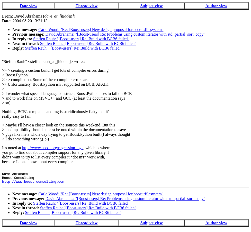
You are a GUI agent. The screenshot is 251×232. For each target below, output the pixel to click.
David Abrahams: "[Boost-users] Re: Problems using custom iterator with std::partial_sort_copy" (125, 34)
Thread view (86, 6)
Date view (28, 6)
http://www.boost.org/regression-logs (52, 148)
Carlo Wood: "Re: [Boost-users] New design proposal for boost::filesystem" (100, 29)
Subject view (151, 6)
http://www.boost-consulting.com (33, 184)
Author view (216, 6)
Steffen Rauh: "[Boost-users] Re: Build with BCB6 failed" (81, 39)
